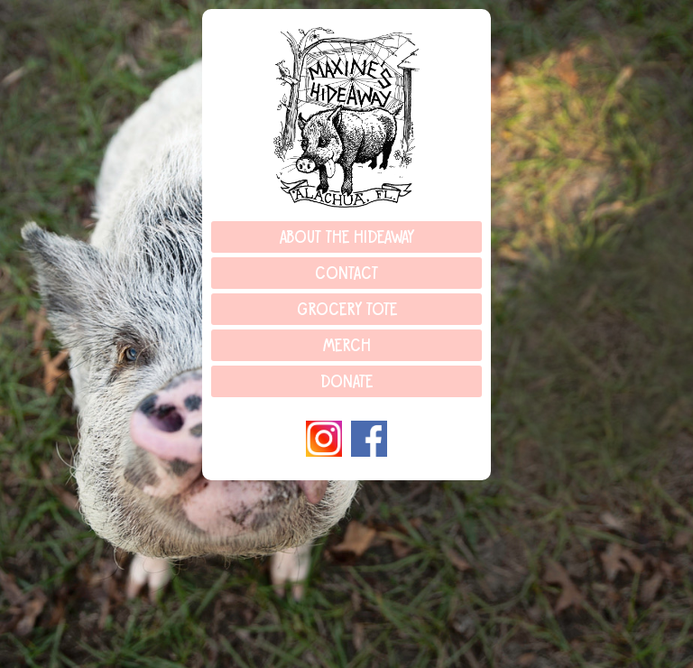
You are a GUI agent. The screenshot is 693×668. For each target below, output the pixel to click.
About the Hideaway (347, 238)
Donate (346, 383)
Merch (347, 347)
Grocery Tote (347, 310)
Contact (346, 274)
